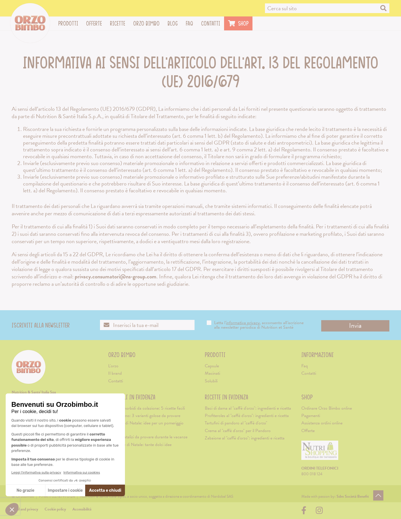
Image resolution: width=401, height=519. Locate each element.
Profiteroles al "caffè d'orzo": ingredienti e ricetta (247, 415)
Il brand (115, 373)
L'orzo (113, 365)
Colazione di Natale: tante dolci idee (140, 444)
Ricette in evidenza (226, 397)
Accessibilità (81, 509)
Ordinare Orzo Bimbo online (326, 408)
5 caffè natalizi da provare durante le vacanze (147, 436)
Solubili (211, 381)
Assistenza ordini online (321, 423)
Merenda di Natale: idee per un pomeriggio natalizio (145, 426)
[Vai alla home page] (30, 23)
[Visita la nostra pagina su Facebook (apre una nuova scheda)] (305, 512)
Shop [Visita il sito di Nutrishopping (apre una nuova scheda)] (238, 23)
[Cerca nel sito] (327, 8)
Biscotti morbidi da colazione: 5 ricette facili (146, 408)
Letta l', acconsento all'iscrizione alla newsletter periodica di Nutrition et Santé (255, 325)
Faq (189, 23)
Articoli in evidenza (131, 397)
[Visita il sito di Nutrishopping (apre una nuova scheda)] (319, 453)
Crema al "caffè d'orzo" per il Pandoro (238, 430)
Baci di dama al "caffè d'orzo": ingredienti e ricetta (248, 408)
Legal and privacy (25, 509)
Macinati (212, 373)
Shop (307, 397)
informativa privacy (243, 322)
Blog (173, 23)
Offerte (94, 23)
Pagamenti (310, 415)
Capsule (212, 365)
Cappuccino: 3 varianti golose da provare (144, 415)
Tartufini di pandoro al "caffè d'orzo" (236, 423)
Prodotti (70, 23)
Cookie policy (55, 509)
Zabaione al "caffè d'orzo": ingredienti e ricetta (245, 438)
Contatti (210, 23)
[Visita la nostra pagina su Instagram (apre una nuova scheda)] (319, 512)
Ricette (119, 23)
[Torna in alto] (378, 495)
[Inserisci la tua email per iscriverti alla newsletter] (147, 325)
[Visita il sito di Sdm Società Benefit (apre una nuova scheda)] (353, 496)
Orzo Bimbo (148, 23)
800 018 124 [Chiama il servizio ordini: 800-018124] (311, 474)
